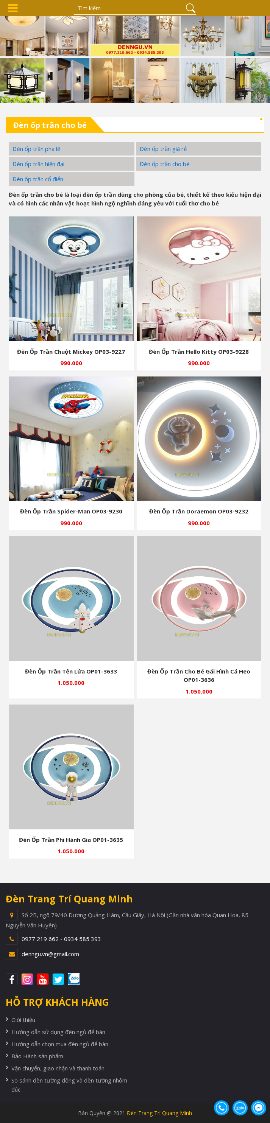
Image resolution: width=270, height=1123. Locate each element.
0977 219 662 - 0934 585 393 (61, 939)
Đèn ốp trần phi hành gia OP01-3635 (71, 839)
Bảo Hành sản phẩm (37, 1056)
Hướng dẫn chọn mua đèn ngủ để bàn (59, 1044)
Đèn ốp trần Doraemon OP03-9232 (198, 511)
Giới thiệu (23, 1019)
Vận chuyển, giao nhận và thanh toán (58, 1068)
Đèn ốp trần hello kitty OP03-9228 (199, 351)
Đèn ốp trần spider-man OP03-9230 (71, 511)
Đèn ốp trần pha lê (36, 148)
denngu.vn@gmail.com (50, 954)
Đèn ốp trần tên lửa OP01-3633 (71, 671)
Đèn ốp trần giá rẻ (163, 148)
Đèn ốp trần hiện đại (38, 164)
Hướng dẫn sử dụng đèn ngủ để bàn (58, 1032)
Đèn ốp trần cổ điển (37, 179)
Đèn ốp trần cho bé (165, 164)
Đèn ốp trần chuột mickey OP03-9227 (71, 351)
